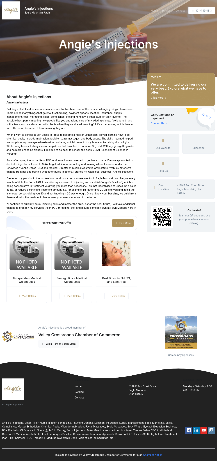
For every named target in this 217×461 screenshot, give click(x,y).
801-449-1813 (201, 10)
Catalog (79, 391)
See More (123, 223)
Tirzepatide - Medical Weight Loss (26, 280)
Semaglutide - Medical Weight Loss (72, 280)
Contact (180, 10)
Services (167, 10)
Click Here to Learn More (58, 343)
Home (154, 10)
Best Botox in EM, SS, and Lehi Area (116, 280)
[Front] (12, 10)
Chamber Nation (153, 454)
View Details (27, 295)
